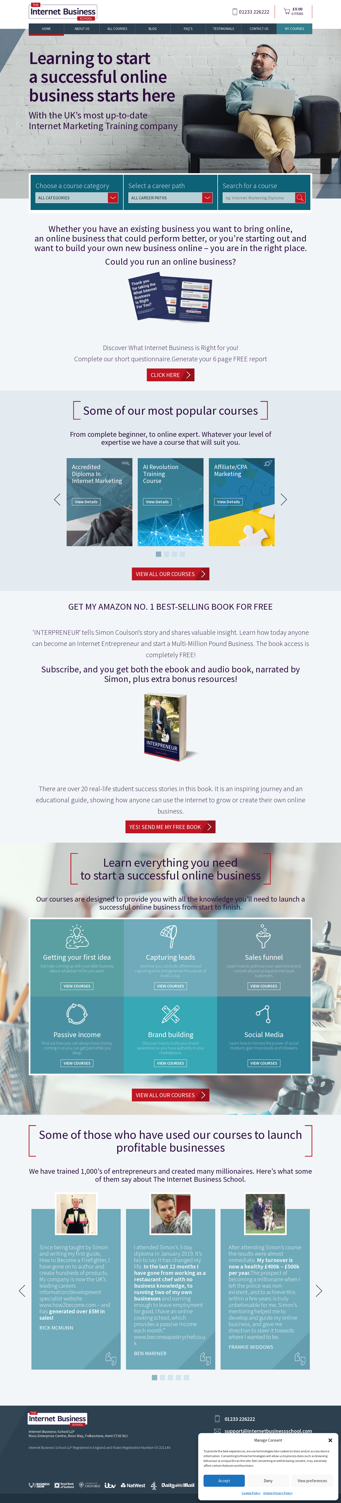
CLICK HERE (165, 375)
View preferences (312, 1480)
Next (281, 499)
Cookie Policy (251, 1493)
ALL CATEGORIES (54, 197)
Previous (60, 499)
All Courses (117, 28)
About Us (82, 28)
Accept (224, 1480)
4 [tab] (182, 554)
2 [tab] (166, 554)
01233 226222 (254, 11)
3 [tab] (174, 554)
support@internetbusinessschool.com (268, 1430)
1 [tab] (158, 554)
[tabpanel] (99, 502)
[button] (330, 1440)
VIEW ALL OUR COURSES (165, 574)
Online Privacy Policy (278, 1493)
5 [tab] (186, 1377)
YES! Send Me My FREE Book (165, 827)
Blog (153, 28)
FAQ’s (188, 28)
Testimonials (223, 28)
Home (46, 28)
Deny (268, 1480)
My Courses (294, 28)
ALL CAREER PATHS (149, 197)
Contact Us (259, 28)
